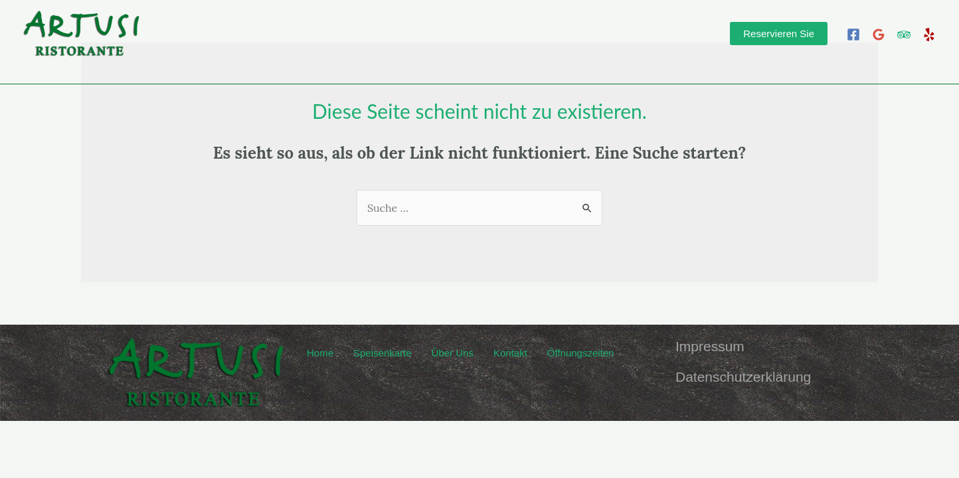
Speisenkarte (395, 34)
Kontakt (565, 34)
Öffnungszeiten (658, 34)
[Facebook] (853, 34)
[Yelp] (929, 34)
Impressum (709, 346)
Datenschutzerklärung (743, 376)
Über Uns (488, 34)
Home (311, 34)
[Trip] (904, 34)
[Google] (878, 34)
